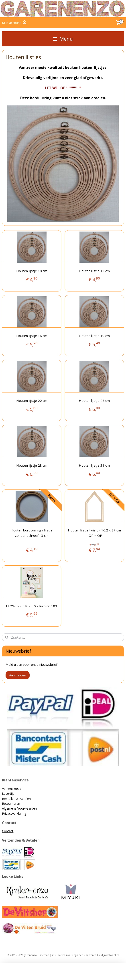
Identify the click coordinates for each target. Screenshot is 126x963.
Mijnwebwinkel (110, 955)
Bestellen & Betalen (16, 799)
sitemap (44, 955)
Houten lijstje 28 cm (31, 465)
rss (53, 955)
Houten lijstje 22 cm (31, 400)
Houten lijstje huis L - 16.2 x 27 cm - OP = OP (94, 533)
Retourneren (11, 803)
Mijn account (14, 22)
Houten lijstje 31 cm (94, 465)
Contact (7, 831)
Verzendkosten (12, 789)
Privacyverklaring (14, 813)
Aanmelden (17, 675)
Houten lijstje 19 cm (94, 335)
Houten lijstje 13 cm (94, 271)
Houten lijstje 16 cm (31, 335)
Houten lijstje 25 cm (94, 400)
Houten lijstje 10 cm (31, 271)
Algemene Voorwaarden (19, 808)
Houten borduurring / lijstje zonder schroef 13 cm (32, 533)
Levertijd (8, 793)
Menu (63, 38)
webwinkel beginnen (70, 955)
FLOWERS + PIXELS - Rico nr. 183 (31, 606)
